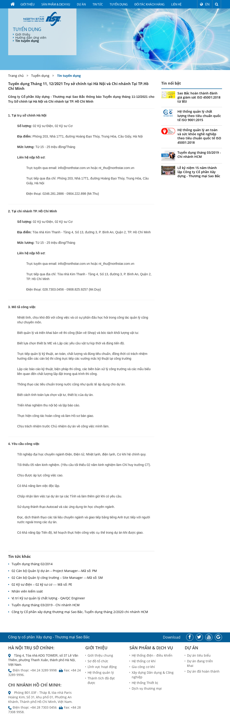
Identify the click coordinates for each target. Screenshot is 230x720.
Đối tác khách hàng (149, 4)
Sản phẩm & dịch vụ (55, 4)
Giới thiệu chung (100, 655)
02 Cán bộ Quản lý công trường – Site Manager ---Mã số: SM (57, 577)
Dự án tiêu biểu (199, 655)
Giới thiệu (27, 4)
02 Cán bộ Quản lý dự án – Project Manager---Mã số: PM (54, 571)
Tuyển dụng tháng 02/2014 (32, 564)
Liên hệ (176, 4)
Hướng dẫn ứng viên (30, 37)
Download (171, 637)
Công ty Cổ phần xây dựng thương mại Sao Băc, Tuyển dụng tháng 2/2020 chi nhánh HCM (80, 612)
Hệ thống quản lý (101, 672)
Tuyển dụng (119, 4)
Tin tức (98, 4)
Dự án (81, 4)
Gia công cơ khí (143, 667)
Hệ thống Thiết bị (145, 683)
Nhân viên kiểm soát (27, 591)
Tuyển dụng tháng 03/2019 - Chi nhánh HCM (46, 605)
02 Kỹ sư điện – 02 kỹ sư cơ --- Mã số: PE (42, 584)
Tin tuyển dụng (27, 41)
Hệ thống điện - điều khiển (152, 655)
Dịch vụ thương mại (147, 688)
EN (205, 4)
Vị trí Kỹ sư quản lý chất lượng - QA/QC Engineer (48, 598)
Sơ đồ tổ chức (98, 661)
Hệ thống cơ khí (144, 661)
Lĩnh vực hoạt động (102, 667)
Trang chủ (16, 75)
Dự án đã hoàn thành (203, 671)
